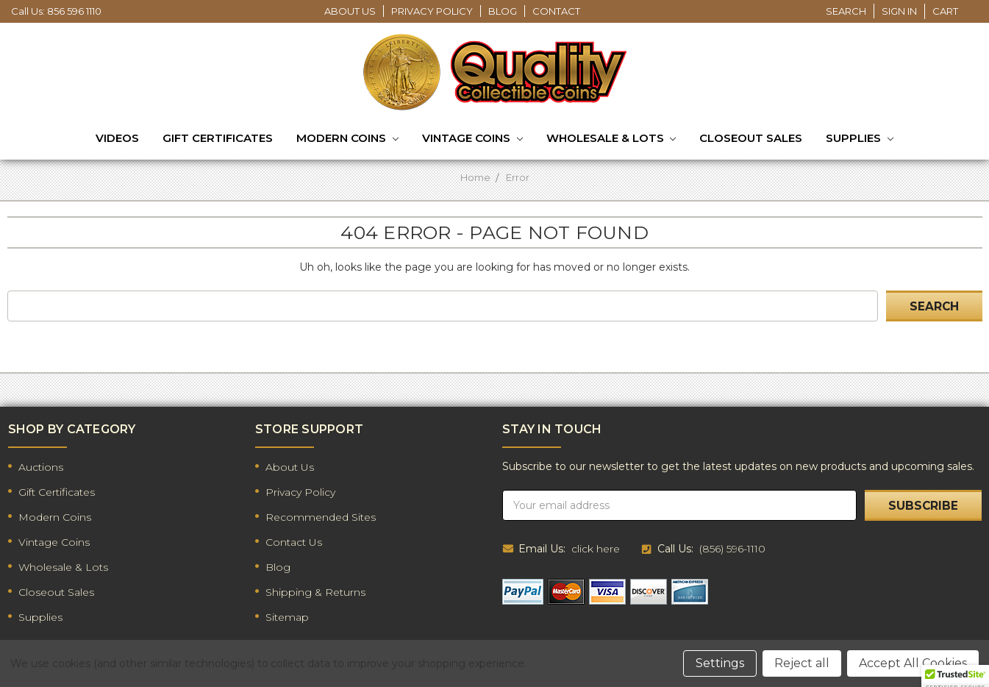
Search (846, 11)
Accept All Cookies (913, 663)
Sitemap (287, 617)
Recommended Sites (320, 517)
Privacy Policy (432, 11)
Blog (502, 11)
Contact (556, 11)
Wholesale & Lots (611, 139)
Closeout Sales (750, 138)
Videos (117, 138)
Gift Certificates (218, 138)
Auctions (40, 467)
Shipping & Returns (315, 592)
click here (595, 548)
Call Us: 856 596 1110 (56, 11)
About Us (350, 11)
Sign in (899, 11)
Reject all (801, 663)
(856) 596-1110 (732, 548)
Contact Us (293, 542)
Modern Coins (347, 139)
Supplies (859, 139)
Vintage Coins (472, 139)
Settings (720, 663)
